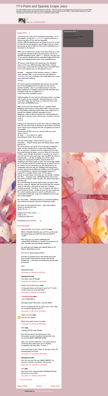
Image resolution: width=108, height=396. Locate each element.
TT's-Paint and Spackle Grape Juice (41, 6)
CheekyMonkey (27, 296)
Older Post (55, 386)
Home (39, 386)
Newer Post (22, 386)
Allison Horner (26, 315)
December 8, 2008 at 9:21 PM (33, 272)
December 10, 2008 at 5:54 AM (33, 354)
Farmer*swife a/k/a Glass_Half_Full (34, 229)
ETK (22, 328)
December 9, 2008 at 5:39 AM (33, 292)
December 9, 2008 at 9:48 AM (33, 311)
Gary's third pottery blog (30, 285)
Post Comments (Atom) (44, 391)
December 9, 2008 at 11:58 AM (33, 324)
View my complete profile (35, 22)
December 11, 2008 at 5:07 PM (33, 376)
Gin (22, 369)
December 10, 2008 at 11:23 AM (34, 365)
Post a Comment (26, 379)
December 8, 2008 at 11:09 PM (33, 281)
